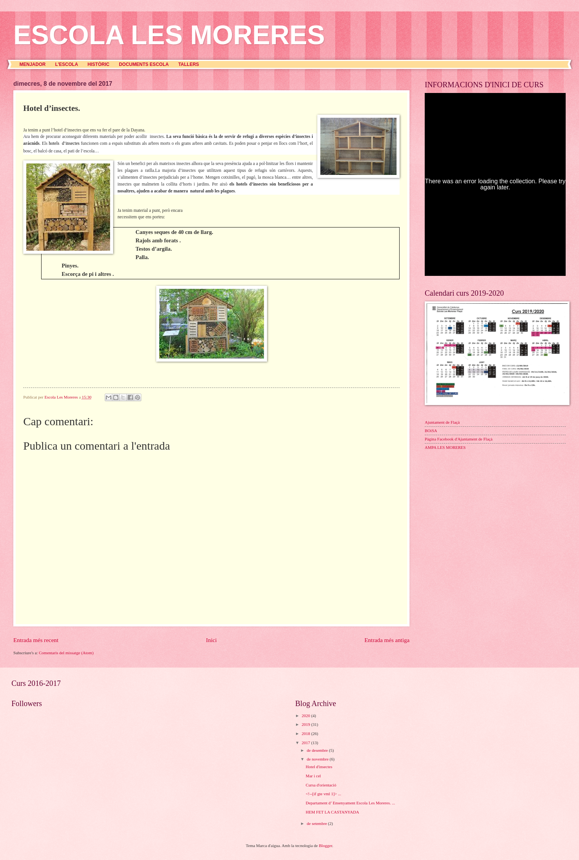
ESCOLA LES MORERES (169, 35)
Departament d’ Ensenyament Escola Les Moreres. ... (350, 803)
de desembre (318, 750)
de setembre (317, 823)
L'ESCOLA (66, 64)
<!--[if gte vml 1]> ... (323, 793)
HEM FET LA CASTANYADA (332, 812)
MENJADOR (32, 64)
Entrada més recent (35, 640)
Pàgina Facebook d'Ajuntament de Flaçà (459, 439)
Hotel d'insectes (319, 766)
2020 (306, 715)
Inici (211, 640)
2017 (306, 742)
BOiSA (431, 430)
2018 (306, 733)
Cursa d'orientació (321, 785)
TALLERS (188, 64)
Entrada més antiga (387, 640)
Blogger (325, 845)
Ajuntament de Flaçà (442, 422)
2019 (306, 724)
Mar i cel (313, 776)
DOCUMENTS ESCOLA (144, 64)
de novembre (318, 759)
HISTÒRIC (98, 64)
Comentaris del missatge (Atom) (66, 652)
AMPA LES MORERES (445, 447)
